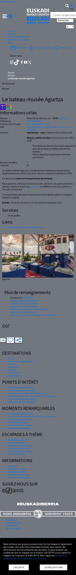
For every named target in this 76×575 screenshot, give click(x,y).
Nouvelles (13, 466)
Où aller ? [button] (12, 31)
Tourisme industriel (17, 442)
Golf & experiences (17, 454)
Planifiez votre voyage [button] (19, 39)
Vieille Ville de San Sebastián (21, 401)
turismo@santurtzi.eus (38, 124)
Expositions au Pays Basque (23, 303)
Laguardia (12, 367)
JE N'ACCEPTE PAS (53, 567)
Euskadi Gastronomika (19, 448)
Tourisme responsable (19, 477)
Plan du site (11, 519)
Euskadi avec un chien (18, 439)
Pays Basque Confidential (20, 451)
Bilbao (11, 358)
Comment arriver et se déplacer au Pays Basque (33, 314)
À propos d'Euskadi (17, 471)
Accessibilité (12, 525)
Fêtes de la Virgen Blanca (20, 419)
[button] (7, 15)
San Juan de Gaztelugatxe (20, 361)
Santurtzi (34, 186)
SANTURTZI (28, 297)
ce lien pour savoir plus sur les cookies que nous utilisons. (35, 557)
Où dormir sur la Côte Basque (24, 306)
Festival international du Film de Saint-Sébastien (32, 416)
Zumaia (11, 369)
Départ (11, 72)
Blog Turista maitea (17, 468)
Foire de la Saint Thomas (20, 425)
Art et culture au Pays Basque (24, 300)
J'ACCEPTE (18, 567)
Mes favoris (62, 47)
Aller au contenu (8, 1)
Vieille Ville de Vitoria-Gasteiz (22, 399)
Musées (11, 75)
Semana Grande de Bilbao (20, 413)
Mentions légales (14, 528)
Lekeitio (12, 364)
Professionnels (13, 522)
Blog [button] (10, 42)
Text (71, 8)
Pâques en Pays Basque (19, 428)
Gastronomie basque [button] (18, 36)
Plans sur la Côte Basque (22, 312)
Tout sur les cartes (40, 47)
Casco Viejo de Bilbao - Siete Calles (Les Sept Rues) (32, 396)
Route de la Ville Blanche (20, 445)
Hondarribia (14, 372)
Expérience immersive (18, 474)
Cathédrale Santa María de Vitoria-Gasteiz (28, 393)
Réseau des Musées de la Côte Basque (26, 227)
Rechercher (65, 20)
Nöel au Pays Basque (18, 422)
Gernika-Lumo (15, 375)
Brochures (19, 47)
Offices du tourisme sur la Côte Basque (28, 309)
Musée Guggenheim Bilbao (21, 387)
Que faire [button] (12, 33)
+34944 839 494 (34, 121)
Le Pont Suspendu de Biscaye (22, 390)
